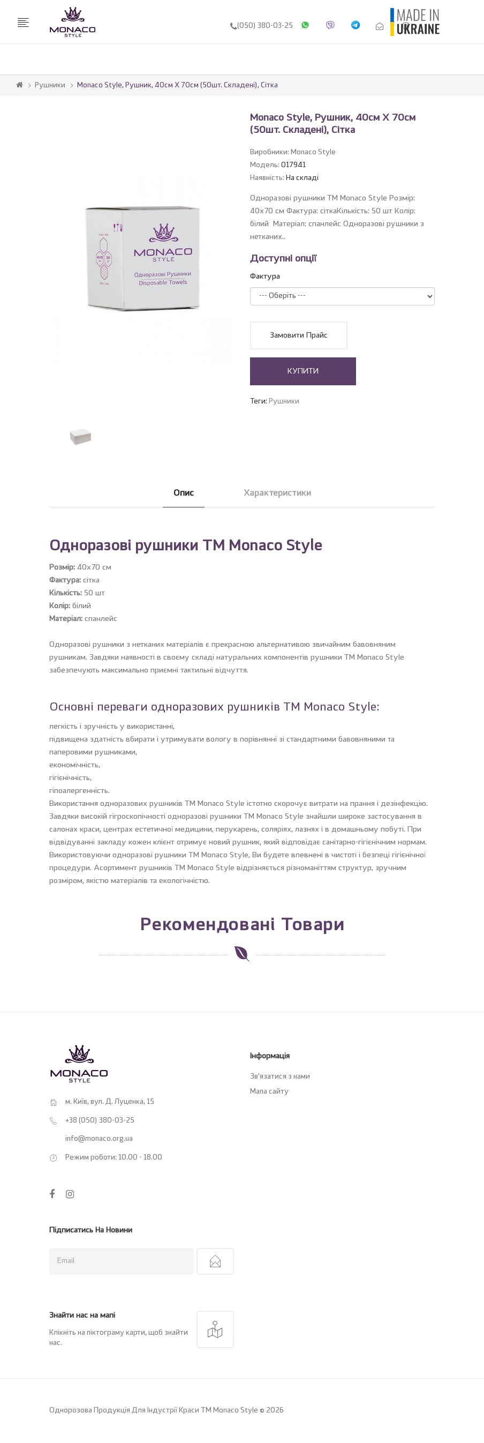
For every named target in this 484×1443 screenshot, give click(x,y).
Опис (183, 493)
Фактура (265, 276)
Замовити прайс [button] (299, 335)
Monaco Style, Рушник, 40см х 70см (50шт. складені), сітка (177, 85)
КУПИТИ (303, 371)
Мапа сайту (269, 1091)
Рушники (50, 85)
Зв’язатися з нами (280, 1076)
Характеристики (277, 493)
